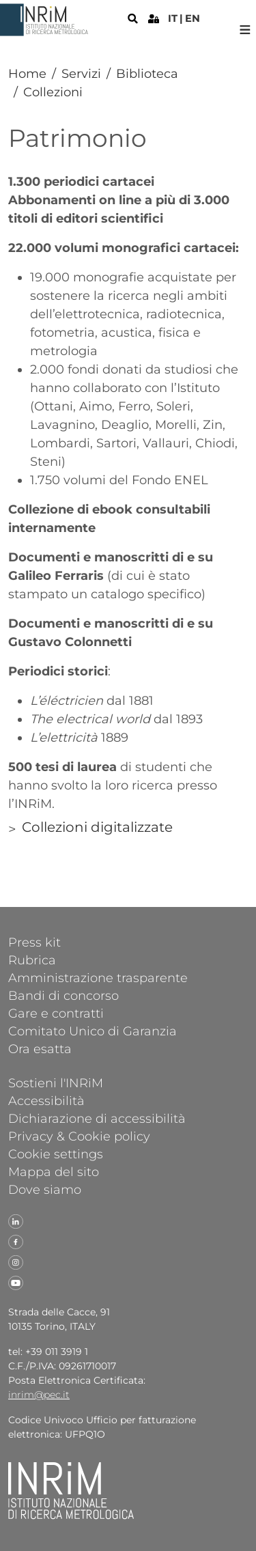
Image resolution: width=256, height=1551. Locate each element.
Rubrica (32, 959)
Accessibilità (46, 1100)
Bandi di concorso (63, 995)
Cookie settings (55, 1153)
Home (27, 73)
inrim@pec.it (39, 1394)
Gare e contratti (56, 1013)
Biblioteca (147, 73)
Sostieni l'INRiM (55, 1082)
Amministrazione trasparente (98, 977)
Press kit (34, 942)
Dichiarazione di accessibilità (97, 1118)
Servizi (81, 73)
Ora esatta (40, 1048)
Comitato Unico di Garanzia (92, 1030)
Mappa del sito (53, 1171)
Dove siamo (44, 1189)
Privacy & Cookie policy (79, 1136)
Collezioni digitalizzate (97, 827)
